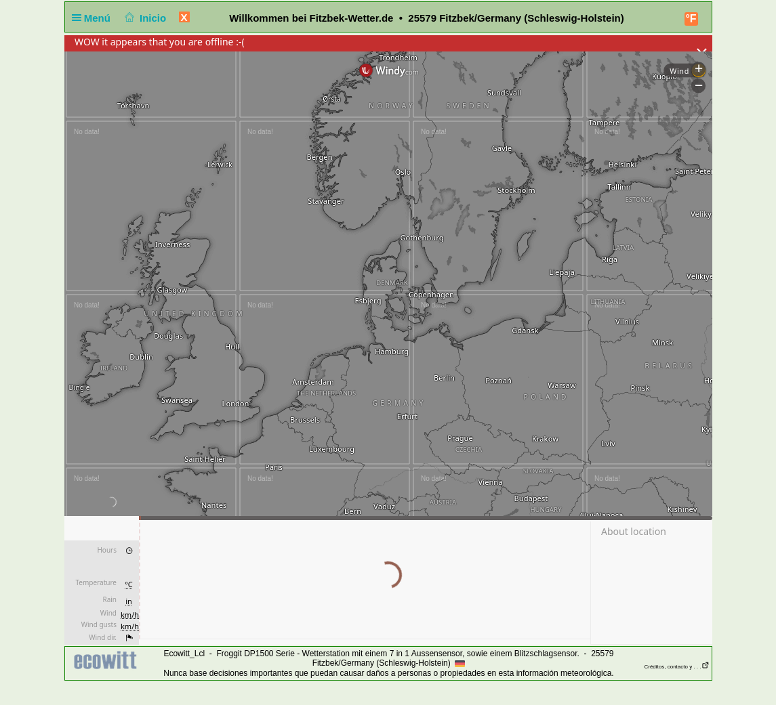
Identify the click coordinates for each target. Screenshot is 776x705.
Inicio (143, 18)
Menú (94, 18)
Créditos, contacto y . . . (676, 667)
